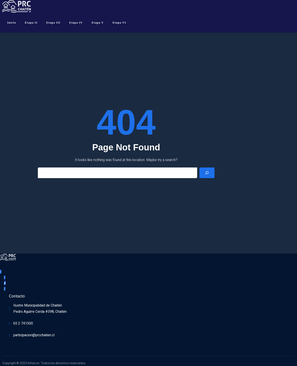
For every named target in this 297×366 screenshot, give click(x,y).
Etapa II (31, 22)
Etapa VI (119, 22)
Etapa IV (76, 22)
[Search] (206, 172)
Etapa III (53, 22)
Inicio (11, 22)
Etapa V (98, 22)
